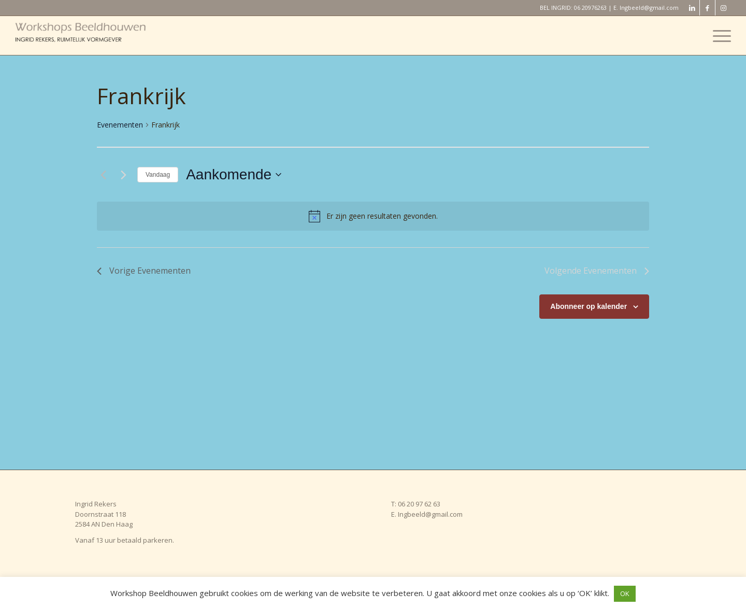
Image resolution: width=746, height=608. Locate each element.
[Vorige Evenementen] (103, 174)
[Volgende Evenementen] (123, 174)
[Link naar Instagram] (723, 8)
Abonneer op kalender (588, 306)
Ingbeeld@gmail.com (649, 7)
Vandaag (158, 174)
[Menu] (718, 35)
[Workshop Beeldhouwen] (92, 35)
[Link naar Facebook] (707, 8)
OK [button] (624, 593)
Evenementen (120, 125)
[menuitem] (718, 35)
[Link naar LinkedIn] (691, 8)
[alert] (373, 216)
